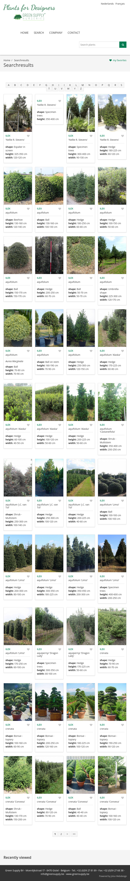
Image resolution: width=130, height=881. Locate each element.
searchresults (21, 60)
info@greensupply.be (52, 874)
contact (74, 33)
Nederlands (107, 3)
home (24, 33)
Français (120, 3)
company (55, 33)
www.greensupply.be (77, 874)
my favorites (119, 60)
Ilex (8, 135)
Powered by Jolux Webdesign (113, 876)
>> (74, 834)
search (39, 33)
